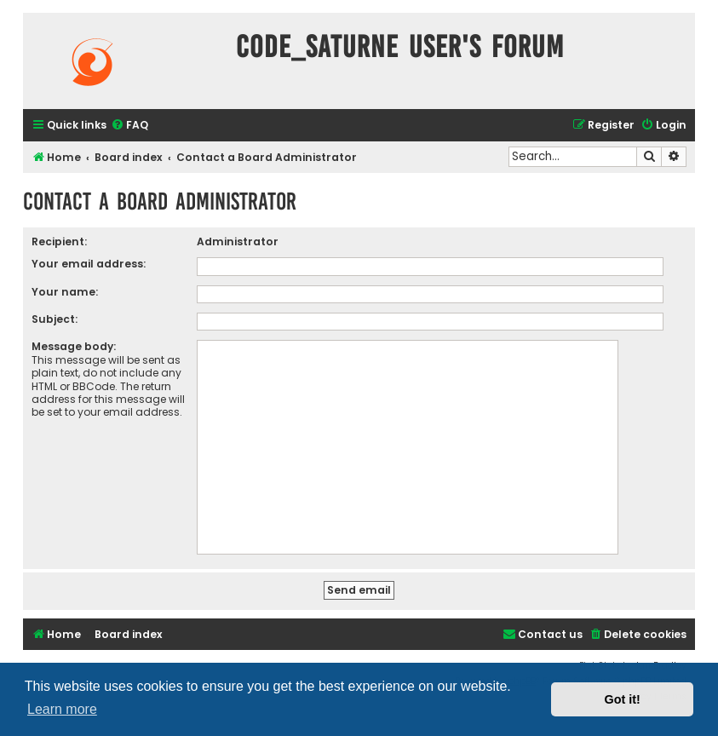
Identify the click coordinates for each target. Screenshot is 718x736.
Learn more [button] (62, 709)
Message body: (74, 346)
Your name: (65, 292)
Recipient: (59, 241)
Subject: (55, 319)
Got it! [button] (622, 699)
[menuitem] (129, 125)
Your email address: (89, 263)
